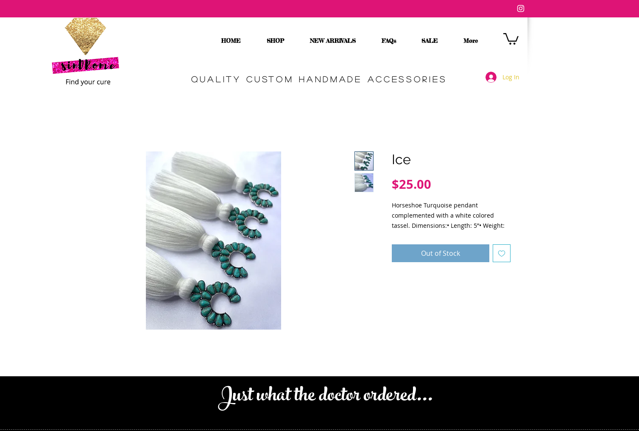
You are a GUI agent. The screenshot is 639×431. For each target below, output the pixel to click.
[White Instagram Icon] (520, 8)
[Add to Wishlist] (502, 253)
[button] (511, 38)
